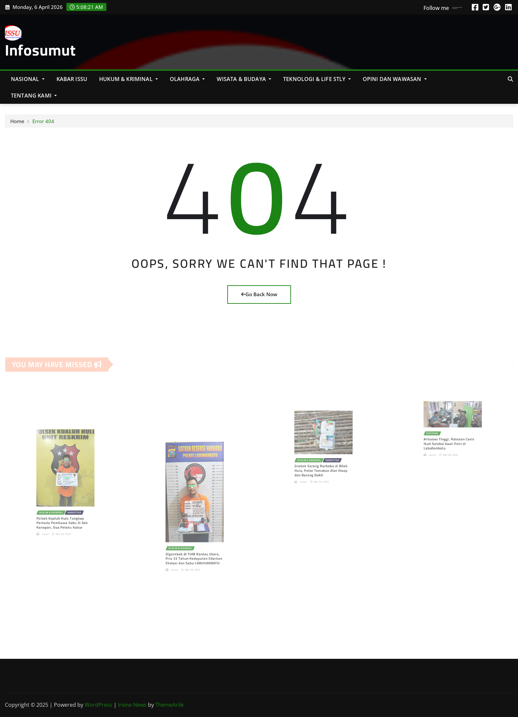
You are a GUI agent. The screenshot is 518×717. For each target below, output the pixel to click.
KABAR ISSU (72, 79)
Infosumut (40, 50)
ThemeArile (169, 704)
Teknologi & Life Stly (317, 79)
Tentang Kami (34, 95)
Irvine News (132, 704)
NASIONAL (28, 79)
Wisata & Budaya (244, 79)
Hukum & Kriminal (128, 79)
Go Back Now (259, 294)
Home (17, 122)
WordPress (98, 704)
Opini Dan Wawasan (395, 79)
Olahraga (187, 79)
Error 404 (43, 122)
